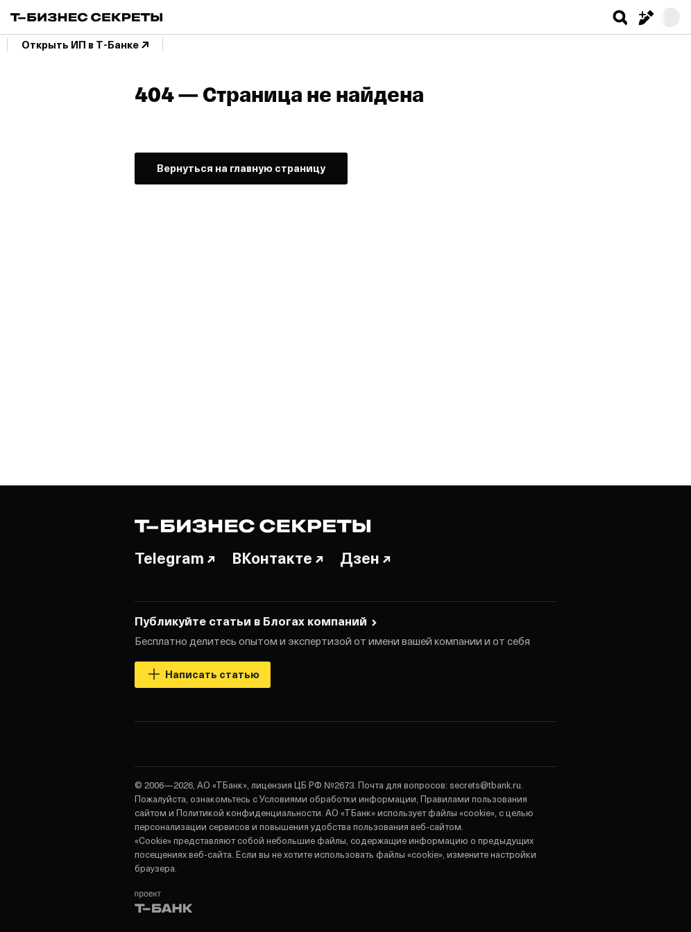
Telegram (175, 557)
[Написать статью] (645, 17)
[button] (620, 17)
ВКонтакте (277, 557)
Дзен (365, 557)
